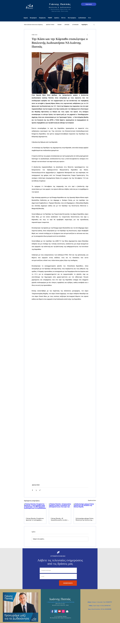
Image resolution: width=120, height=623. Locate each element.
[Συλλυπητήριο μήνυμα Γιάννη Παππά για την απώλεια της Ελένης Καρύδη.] (85, 509)
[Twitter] (55, 611)
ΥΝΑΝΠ (59, 24)
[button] (94, 24)
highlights (85, 24)
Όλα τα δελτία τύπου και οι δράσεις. (33, 24)
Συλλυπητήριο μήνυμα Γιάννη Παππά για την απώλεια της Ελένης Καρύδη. (84, 519)
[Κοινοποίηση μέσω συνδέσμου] (40, 490)
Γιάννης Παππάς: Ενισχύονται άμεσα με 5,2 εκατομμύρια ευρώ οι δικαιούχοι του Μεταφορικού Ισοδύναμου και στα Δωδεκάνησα (35, 519)
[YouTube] (59, 611)
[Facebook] (52, 611)
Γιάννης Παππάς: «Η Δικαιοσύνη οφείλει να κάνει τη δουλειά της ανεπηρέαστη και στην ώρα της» (60, 519)
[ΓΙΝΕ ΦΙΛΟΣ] (88, 4)
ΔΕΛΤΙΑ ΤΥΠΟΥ (50, 24)
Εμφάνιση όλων (92, 500)
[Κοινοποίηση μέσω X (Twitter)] (36, 490)
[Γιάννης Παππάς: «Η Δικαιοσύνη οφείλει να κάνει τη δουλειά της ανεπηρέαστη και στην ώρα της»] (60, 509)
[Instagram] (63, 611)
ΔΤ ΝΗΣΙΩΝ (75, 24)
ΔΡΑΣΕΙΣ (67, 24)
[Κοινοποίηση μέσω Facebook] (32, 490)
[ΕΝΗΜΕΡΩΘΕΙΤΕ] (68, 583)
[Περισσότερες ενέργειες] (87, 35)
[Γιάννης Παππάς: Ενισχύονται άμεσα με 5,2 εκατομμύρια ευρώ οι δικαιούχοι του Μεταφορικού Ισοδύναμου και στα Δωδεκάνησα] (35, 509)
